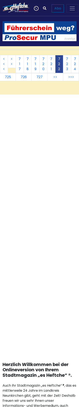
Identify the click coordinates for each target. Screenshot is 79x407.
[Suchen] (44, 8)
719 (35, 63)
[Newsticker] (36, 8)
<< (12, 61)
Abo (57, 8)
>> (55, 77)
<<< (4, 63)
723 (67, 63)
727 (39, 77)
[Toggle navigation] (72, 8)
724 (75, 63)
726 (24, 77)
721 (51, 63)
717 (20, 63)
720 (43, 63)
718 (28, 63)
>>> (71, 77)
